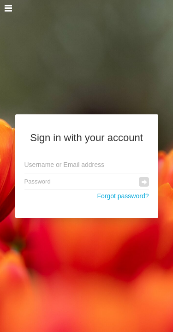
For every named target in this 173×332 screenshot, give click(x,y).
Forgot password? (123, 196)
